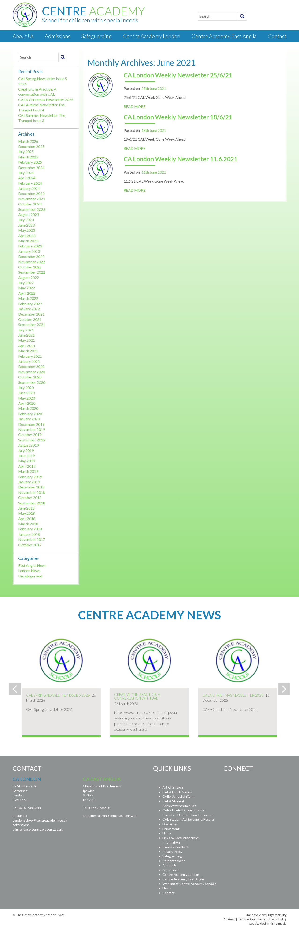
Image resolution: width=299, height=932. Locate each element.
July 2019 (26, 450)
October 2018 (29, 497)
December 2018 (31, 487)
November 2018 (31, 492)
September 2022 (31, 272)
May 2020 (26, 398)
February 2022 (30, 303)
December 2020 (31, 366)
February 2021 (30, 356)
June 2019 (26, 455)
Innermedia (279, 923)
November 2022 (31, 262)
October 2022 (29, 267)
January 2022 (29, 309)
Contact (277, 36)
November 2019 (31, 429)
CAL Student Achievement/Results (188, 819)
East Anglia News (32, 565)
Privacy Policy (172, 852)
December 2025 (31, 146)
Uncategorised (30, 576)
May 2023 (26, 230)
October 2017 (29, 545)
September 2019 (31, 440)
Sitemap (229, 919)
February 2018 (30, 529)
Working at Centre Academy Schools (189, 884)
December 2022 (31, 256)
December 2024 (31, 167)
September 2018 (31, 503)
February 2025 (30, 162)
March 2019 (28, 471)
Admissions (57, 36)
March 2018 (28, 523)
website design (259, 923)
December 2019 (31, 424)
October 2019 (29, 434)
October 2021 (29, 319)
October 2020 (29, 377)
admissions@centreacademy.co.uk (38, 829)
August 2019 (28, 445)
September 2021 (31, 324)
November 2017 (31, 539)
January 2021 (29, 361)
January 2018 (29, 534)
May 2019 (26, 461)
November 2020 (31, 372)
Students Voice (173, 861)
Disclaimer (169, 824)
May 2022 (26, 288)
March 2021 (28, 351)
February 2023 (30, 246)
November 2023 (31, 199)
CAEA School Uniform (178, 796)
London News (29, 570)
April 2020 (26, 403)
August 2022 (28, 277)
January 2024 (29, 188)
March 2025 (28, 157)
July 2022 (26, 282)
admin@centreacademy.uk (117, 816)
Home (166, 833)
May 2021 (26, 340)
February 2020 (30, 413)
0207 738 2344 (30, 808)
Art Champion (172, 787)
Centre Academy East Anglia (224, 36)
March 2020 (28, 408)
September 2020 (31, 382)
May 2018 (26, 513)
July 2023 (26, 219)
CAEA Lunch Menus (177, 792)
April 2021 (26, 345)
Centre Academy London (151, 36)
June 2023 (26, 225)
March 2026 (28, 141)
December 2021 (31, 314)
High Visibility (277, 915)
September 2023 (31, 209)
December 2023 (31, 193)
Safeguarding (96, 36)
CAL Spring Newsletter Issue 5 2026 (58, 695)
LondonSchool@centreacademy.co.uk (40, 820)
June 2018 (26, 508)
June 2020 (26, 392)
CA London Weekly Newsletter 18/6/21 (178, 117)
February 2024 (30, 183)
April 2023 (26, 235)
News (166, 888)
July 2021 (26, 330)
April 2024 (26, 178)
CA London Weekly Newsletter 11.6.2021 (180, 159)
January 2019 (29, 482)
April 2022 (26, 293)
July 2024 (26, 172)
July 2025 (26, 151)
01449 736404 (100, 808)
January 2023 (29, 251)
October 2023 (29, 204)
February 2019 (30, 476)
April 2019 (26, 466)
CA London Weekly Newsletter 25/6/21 (178, 75)
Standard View (255, 915)
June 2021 (26, 335)
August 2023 (28, 214)
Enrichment (170, 829)
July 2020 (26, 387)
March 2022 (28, 298)
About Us (23, 36)
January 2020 (29, 419)
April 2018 (26, 518)
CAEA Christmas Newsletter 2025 (45, 99)
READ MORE (134, 106)
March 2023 (28, 241)
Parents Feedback (175, 847)
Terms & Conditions (251, 919)
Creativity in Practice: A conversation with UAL (137, 696)
